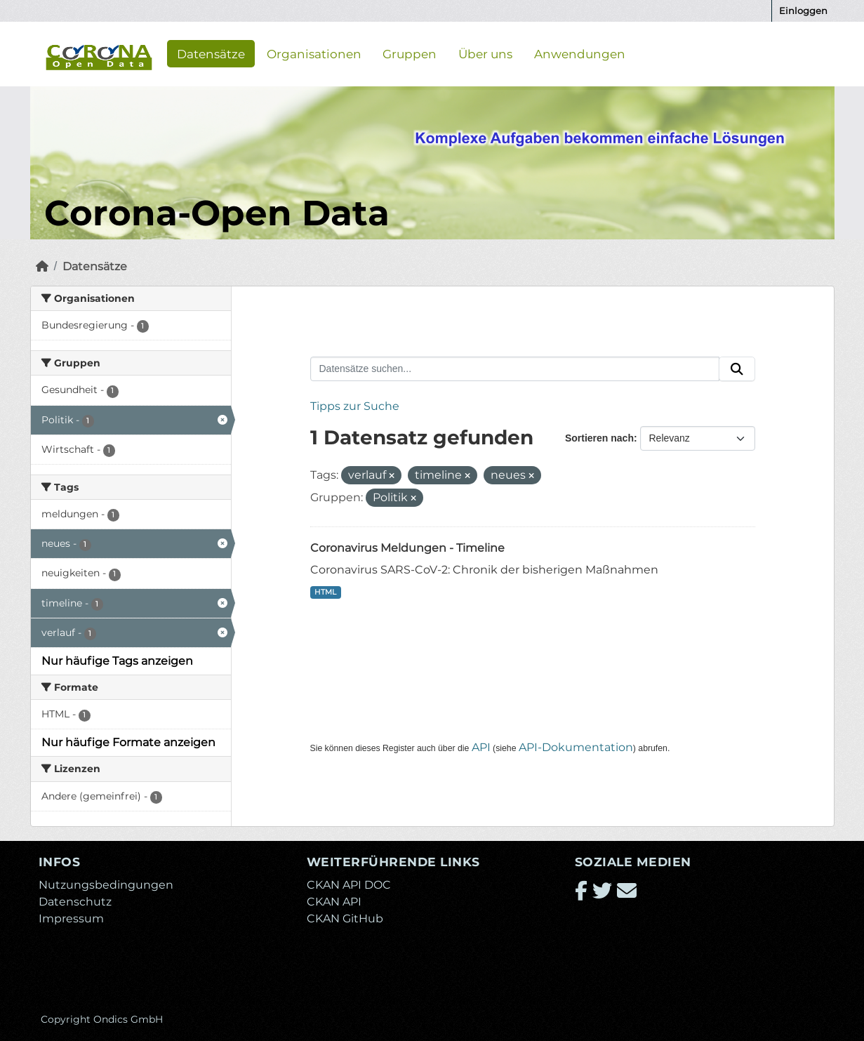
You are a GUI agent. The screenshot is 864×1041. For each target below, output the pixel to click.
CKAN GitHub (345, 918)
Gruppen (410, 53)
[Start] (42, 266)
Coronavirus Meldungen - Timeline (407, 548)
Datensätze (211, 53)
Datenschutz (75, 901)
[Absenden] (737, 369)
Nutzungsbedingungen (106, 884)
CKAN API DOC (349, 884)
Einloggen (803, 10)
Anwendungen (579, 53)
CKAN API (334, 901)
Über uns (485, 53)
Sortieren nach (599, 438)
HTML (325, 592)
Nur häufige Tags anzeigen (117, 661)
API (481, 747)
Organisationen (314, 53)
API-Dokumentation (576, 747)
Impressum (71, 918)
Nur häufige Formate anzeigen (128, 742)
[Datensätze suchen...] (514, 369)
